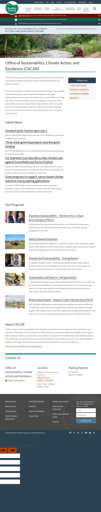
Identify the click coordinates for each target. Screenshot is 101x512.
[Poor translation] (12, 450)
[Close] (100, 16)
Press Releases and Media (79, 94)
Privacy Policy (33, 416)
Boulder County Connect (60, 401)
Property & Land (47, 8)
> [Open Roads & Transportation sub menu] (62, 8)
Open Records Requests (36, 411)
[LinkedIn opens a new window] (78, 433)
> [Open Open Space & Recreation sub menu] (41, 8)
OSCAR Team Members (15, 380)
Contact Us (32, 406)
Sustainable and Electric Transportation (53, 277)
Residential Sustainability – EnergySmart (53, 258)
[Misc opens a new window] (90, 433)
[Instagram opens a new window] (74, 433)
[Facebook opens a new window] (70, 433)
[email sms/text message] (86, 410)
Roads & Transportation (57, 8)
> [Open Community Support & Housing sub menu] (31, 8)
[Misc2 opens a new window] (94, 433)
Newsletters (74, 98)
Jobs (47, 2)
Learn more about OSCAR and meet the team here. (23, 346)
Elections (59, 2)
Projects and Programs (78, 85)
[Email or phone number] (86, 415)
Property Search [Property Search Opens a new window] (39, 2)
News (52, 2)
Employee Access (10, 406)
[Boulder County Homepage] (12, 8)
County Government (70, 2)
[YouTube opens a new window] (86, 433)
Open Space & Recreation (38, 8)
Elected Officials (10, 401)
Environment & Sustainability (70, 8)
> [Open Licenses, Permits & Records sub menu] (89, 8)
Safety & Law (79, 8)
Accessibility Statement (36, 401)
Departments (82, 2)
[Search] (94, 9)
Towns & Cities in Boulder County (60, 415)
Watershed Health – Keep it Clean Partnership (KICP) (61, 299)
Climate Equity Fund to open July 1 (26, 130)
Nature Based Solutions (43, 239)
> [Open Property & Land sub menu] (49, 8)
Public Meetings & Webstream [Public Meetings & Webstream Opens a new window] (11, 417)
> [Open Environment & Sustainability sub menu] (74, 8)
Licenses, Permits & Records (86, 9)
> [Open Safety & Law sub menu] (80, 8)
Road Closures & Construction (57, 407)
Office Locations (10, 411)
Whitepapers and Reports (79, 89)
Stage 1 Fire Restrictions (25, 15)
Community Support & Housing (28, 9)
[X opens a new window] (82, 433)
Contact (91, 2)
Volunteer (55, 421)
